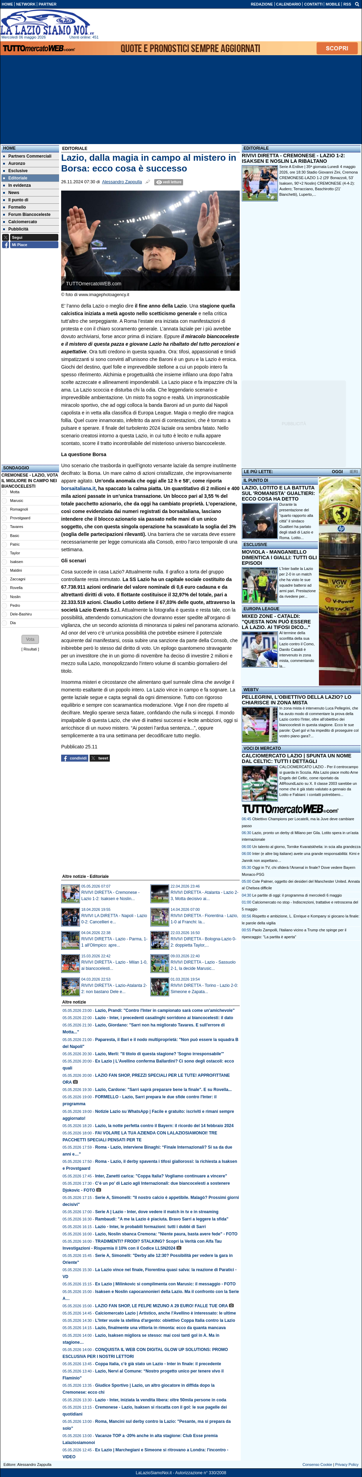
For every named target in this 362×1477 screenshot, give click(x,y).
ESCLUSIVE (255, 544)
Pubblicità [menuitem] (15, 229)
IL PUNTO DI (256, 480)
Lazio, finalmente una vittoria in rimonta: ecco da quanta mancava (160, 1327)
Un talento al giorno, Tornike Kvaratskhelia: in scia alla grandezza (306, 847)
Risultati (30, 649)
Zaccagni (17, 579)
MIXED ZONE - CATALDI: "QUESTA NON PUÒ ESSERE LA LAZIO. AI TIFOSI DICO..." (276, 621)
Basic (14, 536)
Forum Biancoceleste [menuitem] (26, 214)
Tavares (16, 526)
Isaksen (16, 562)
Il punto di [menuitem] (15, 200)
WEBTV (251, 689)
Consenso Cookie (317, 1464)
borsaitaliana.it (78, 488)
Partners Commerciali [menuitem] (27, 156)
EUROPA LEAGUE (261, 608)
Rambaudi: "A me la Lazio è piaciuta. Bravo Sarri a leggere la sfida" (162, 1219)
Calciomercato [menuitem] (20, 221)
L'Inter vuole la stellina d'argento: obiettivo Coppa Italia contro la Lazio (165, 1320)
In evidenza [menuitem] (17, 185)
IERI (354, 471)
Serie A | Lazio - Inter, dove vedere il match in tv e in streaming (157, 1211)
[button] (30, 639)
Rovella (16, 588)
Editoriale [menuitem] (15, 178)
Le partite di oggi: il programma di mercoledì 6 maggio (297, 895)
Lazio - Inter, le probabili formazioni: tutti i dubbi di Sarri (150, 1226)
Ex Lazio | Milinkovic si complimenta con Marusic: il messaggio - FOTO (165, 1284)
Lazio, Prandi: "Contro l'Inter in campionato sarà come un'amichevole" (165, 1010)
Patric (15, 544)
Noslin (15, 597)
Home (9, 148)
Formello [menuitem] (14, 207)
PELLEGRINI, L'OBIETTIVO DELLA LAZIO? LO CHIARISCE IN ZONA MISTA (296, 699)
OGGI (337, 471)
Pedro (15, 605)
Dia (13, 623)
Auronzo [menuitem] (14, 163)
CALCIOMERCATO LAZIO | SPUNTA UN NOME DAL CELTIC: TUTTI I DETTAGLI (296, 758)
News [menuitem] (11, 192)
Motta (14, 492)
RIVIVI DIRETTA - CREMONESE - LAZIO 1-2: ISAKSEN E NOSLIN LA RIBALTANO (293, 158)
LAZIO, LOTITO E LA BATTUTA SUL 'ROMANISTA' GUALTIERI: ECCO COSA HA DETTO (278, 493)
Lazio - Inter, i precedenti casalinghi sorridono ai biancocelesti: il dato (164, 1017)
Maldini (16, 570)
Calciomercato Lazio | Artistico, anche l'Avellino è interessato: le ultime (165, 1313)
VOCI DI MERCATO (262, 748)
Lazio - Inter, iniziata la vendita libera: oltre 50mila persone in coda (160, 1400)
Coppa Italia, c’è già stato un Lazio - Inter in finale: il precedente (158, 1363)
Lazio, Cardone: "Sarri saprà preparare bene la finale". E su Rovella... (163, 1089)
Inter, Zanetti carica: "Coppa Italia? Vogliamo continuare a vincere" (161, 1176)
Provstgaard (20, 518)
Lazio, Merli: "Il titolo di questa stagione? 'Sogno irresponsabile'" (159, 1053)
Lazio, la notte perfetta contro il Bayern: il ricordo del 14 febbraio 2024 (164, 1125)
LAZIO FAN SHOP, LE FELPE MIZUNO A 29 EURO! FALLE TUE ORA (161, 1305)
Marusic (16, 500)
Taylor (15, 553)
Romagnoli (19, 509)
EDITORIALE (256, 148)
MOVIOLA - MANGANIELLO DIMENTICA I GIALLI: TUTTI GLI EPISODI (279, 557)
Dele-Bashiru (21, 614)
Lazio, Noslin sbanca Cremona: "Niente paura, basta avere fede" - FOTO (166, 1234)
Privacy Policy (347, 1464)
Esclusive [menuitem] (15, 170)
